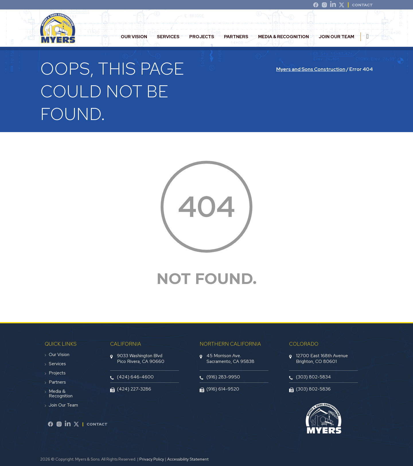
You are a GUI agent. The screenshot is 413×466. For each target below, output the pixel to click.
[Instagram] (324, 5)
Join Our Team (336, 37)
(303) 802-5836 (313, 389)
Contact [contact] (362, 4)
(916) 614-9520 (222, 389)
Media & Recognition (283, 37)
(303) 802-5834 (313, 377)
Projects (201, 37)
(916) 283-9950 (223, 377)
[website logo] (57, 40)
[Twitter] (341, 5)
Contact (97, 424)
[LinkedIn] (333, 5)
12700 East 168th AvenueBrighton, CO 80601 (322, 358)
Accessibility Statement (188, 459)
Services (168, 37)
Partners (236, 37)
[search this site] (369, 36)
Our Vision (134, 37)
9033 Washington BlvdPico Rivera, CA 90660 (140, 358)
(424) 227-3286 (134, 389)
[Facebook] (50, 425)
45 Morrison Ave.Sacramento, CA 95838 (230, 358)
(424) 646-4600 (135, 377)
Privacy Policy (151, 459)
